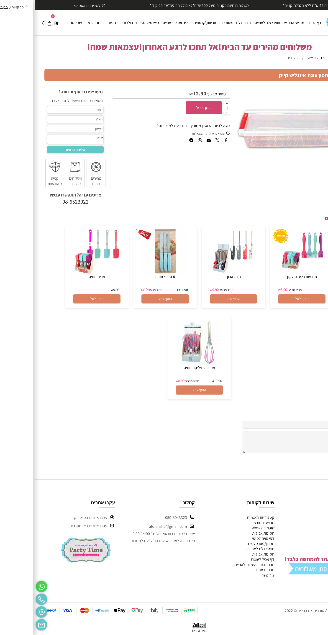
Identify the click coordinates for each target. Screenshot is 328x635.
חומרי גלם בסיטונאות (199, 22)
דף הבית (280, 22)
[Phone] (6, 598)
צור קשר (41, 22)
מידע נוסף (311, 543)
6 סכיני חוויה (130, 277)
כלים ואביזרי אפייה (140, 22)
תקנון (315, 538)
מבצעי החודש (259, 22)
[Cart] (14, 22)
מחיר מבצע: (180, 94)
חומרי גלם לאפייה (232, 22)
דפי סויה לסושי (228, 538)
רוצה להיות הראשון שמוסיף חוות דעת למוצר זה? (158, 125)
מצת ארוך (198, 277)
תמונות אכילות (228, 533)
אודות (314, 527)
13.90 (183, 380)
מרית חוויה (62, 277)
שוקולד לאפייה (228, 527)
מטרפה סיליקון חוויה (164, 368)
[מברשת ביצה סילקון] (266, 272)
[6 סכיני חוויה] (130, 272)
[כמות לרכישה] (191, 107)
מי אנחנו (303, 580)
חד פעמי (58, 22)
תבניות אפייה (229, 569)
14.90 (149, 289)
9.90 (180, 289)
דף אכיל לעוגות (227, 559)
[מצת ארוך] (198, 272)
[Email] (6, 624)
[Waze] (6, 611)
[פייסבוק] (20, 22)
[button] (266, 298)
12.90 (164, 93)
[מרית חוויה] (61, 272)
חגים (75, 22)
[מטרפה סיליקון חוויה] (164, 363)
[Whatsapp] (6, 585)
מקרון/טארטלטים (226, 543)
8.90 (248, 289)
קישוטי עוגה (114, 22)
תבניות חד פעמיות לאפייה (219, 564)
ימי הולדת (94, 22)
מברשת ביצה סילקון (267, 277)
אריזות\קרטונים (169, 22)
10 (110, 289)
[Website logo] (306, 20)
